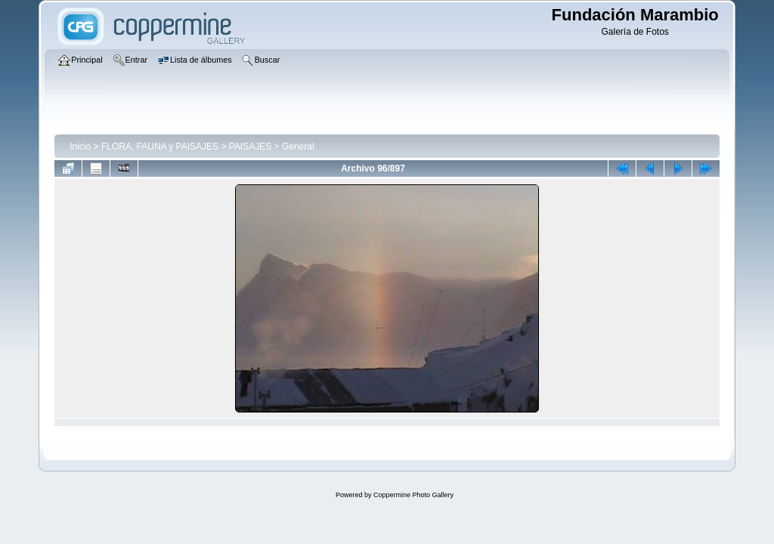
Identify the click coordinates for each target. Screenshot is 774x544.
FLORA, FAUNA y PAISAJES (159, 146)
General (298, 146)
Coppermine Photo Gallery (413, 495)
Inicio (80, 146)
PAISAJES (250, 146)
